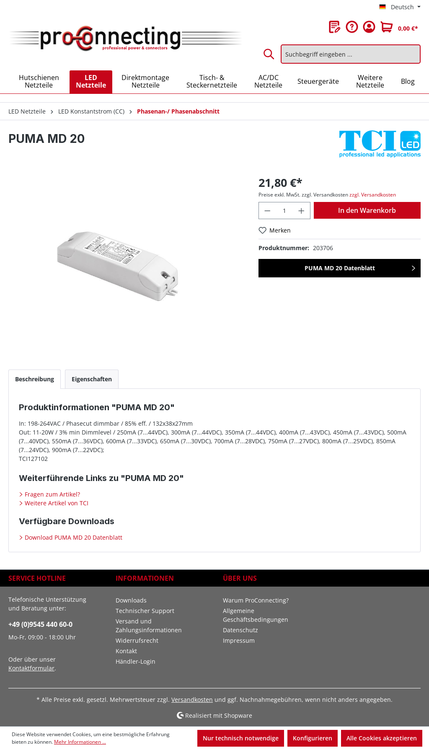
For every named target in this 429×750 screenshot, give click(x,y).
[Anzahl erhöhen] (301, 210)
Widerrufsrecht (137, 640)
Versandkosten (192, 699)
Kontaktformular (31, 668)
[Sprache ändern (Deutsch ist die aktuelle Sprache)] (400, 7)
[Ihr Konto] (369, 27)
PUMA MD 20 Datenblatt (340, 268)
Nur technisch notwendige (241, 738)
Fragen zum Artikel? (51, 494)
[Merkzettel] (335, 27)
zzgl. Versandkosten (372, 194)
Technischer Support (145, 611)
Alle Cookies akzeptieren (381, 738)
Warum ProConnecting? (256, 600)
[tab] (34, 379)
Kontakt (126, 651)
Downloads (131, 600)
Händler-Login (135, 661)
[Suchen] (269, 54)
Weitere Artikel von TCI (55, 503)
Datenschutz (240, 630)
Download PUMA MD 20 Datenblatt (72, 537)
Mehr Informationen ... (80, 741)
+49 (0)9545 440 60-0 (40, 624)
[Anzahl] (285, 210)
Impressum (239, 640)
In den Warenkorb (367, 210)
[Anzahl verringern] (267, 210)
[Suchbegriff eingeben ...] (351, 54)
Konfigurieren (312, 738)
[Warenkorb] (399, 27)
